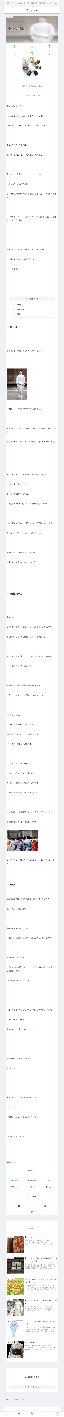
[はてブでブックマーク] (49, 46)
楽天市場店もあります (32, 95)
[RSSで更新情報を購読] (32, 1211)
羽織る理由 (21, 309)
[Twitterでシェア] (14, 46)
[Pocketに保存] (14, 53)
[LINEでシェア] (32, 53)
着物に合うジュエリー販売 (32, 86)
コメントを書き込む (32, 1388)
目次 (31, 299)
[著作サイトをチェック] (18, 1206)
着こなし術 (11, 1162)
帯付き (19, 305)
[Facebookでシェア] (32, 46)
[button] (49, 53)
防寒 (18, 314)
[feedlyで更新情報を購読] (45, 1206)
